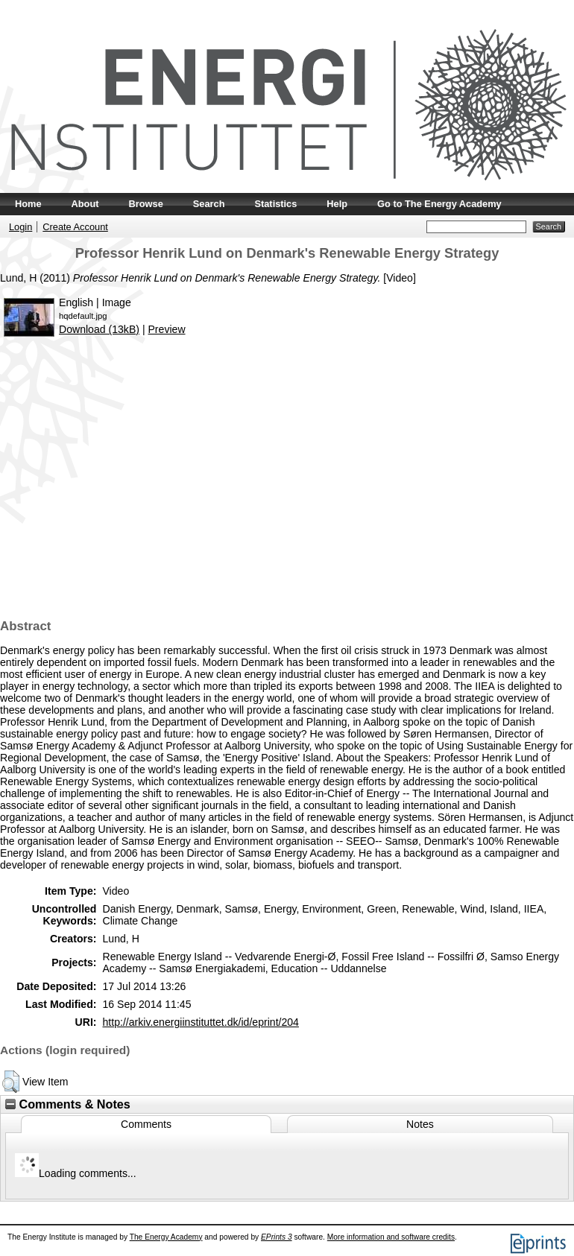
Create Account (75, 226)
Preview (166, 329)
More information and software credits (391, 1237)
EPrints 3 (276, 1237)
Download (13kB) (99, 329)
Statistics (275, 203)
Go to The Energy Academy (439, 203)
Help (337, 203)
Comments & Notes (67, 1104)
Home (28, 203)
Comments (146, 1124)
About (85, 203)
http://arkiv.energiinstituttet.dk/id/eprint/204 (200, 1022)
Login (20, 226)
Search (209, 203)
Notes (420, 1124)
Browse (146, 203)
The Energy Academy (166, 1237)
